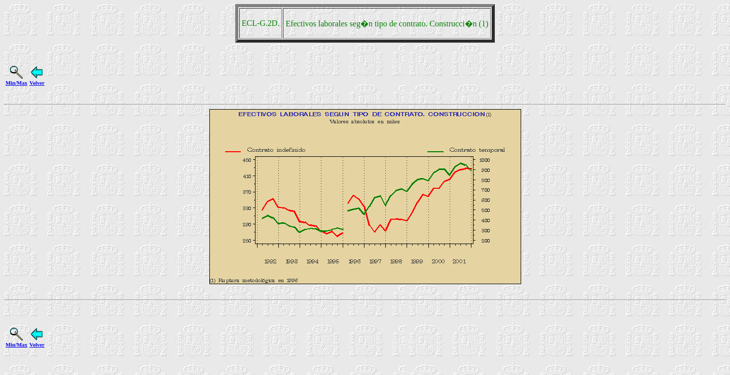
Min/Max (16, 80)
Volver (37, 80)
